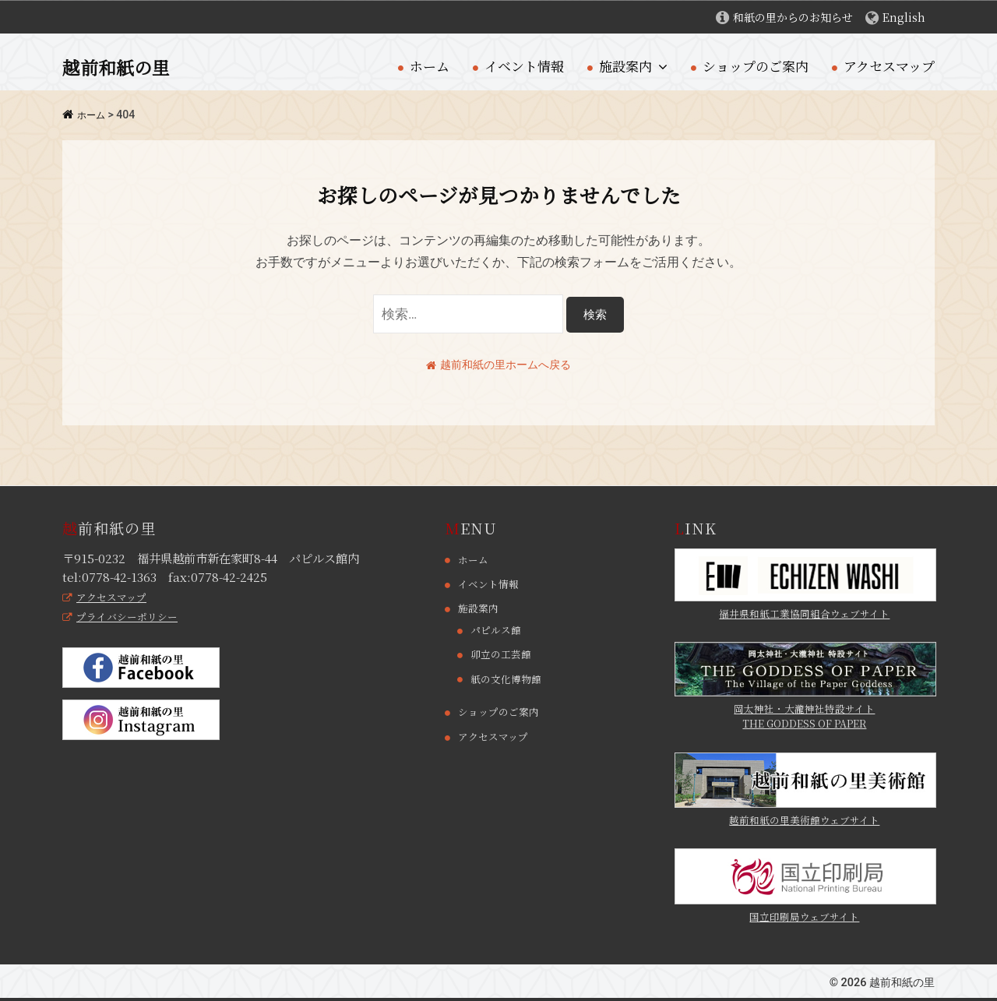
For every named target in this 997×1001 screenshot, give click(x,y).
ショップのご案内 (756, 66)
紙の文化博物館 (508, 678)
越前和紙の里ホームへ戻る (498, 364)
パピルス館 (497, 630)
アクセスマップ (889, 66)
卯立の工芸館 (503, 654)
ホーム (429, 66)
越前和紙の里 (123, 66)
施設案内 (625, 66)
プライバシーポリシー (124, 617)
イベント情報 (524, 66)
